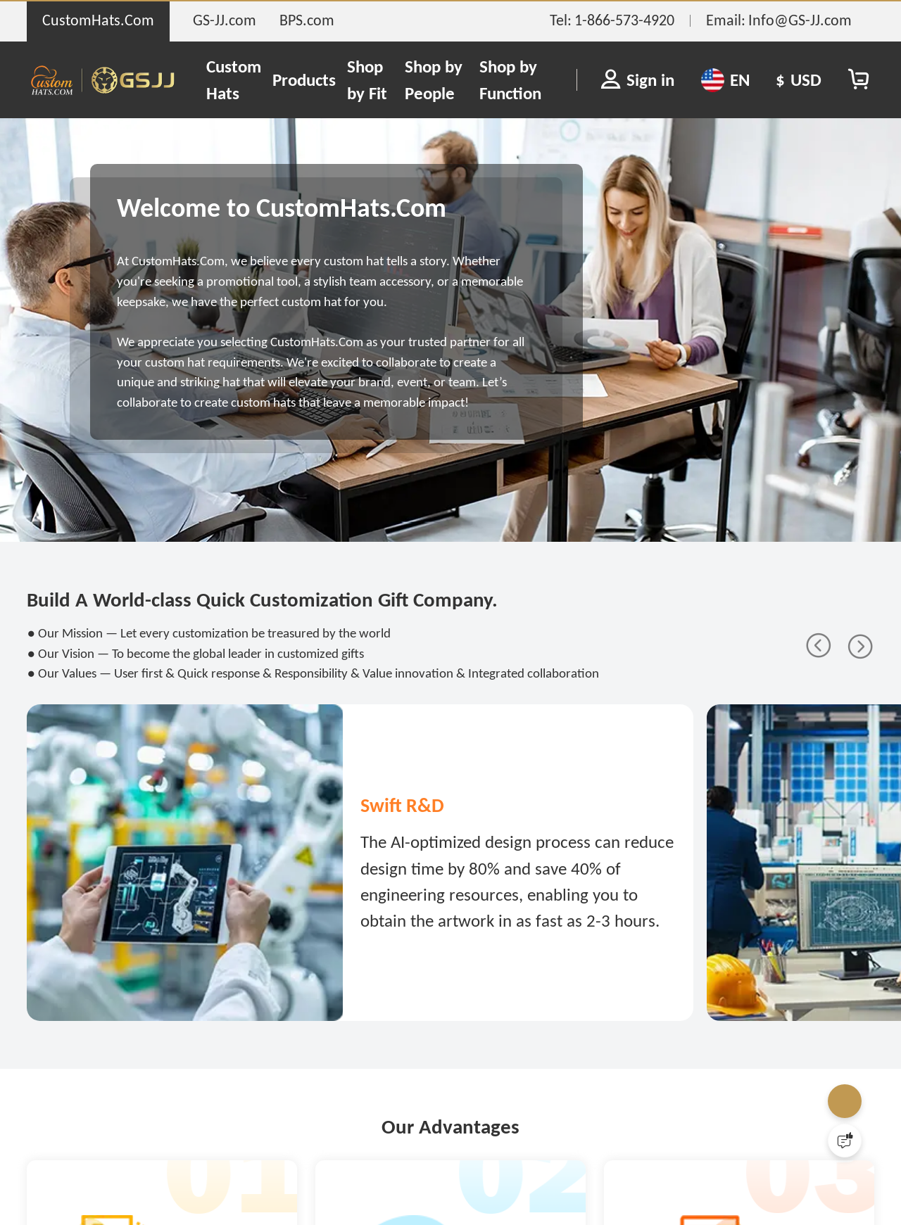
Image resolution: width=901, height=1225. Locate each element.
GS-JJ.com (224, 20)
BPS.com (306, 20)
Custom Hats (233, 80)
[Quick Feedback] (845, 1140)
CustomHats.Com (98, 20)
